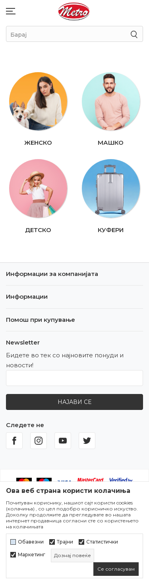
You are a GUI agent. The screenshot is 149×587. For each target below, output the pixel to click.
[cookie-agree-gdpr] (116, 569)
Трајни (65, 542)
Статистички (102, 542)
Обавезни (31, 542)
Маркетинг (31, 554)
